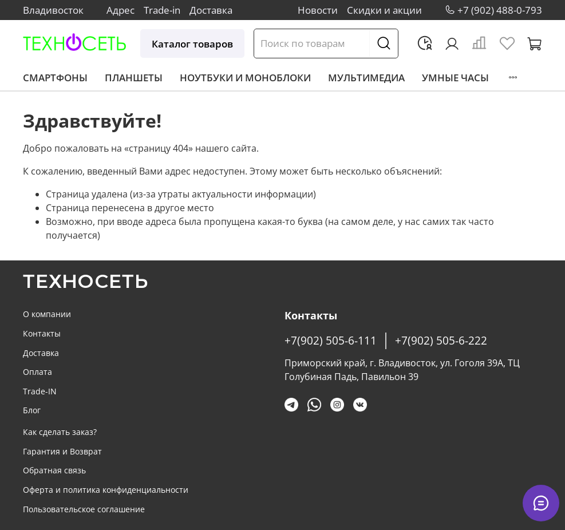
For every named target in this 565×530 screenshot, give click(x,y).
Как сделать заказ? (60, 431)
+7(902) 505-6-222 (441, 340)
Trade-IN (40, 391)
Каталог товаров (192, 43)
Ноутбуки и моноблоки (245, 77)
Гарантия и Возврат (62, 451)
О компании (47, 313)
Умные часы (455, 77)
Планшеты (134, 77)
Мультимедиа (366, 77)
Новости (318, 10)
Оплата (37, 371)
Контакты (42, 333)
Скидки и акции (384, 10)
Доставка (210, 10)
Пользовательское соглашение (84, 509)
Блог (32, 410)
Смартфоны (55, 77)
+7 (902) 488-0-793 (499, 10)
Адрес (120, 10)
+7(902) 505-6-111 (331, 340)
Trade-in (162, 10)
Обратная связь (54, 470)
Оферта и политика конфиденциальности (105, 489)
